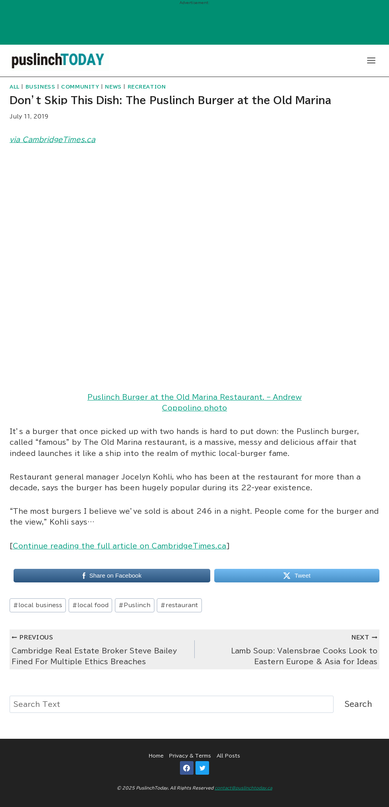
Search (358, 704)
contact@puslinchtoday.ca (243, 788)
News (113, 87)
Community (80, 87)
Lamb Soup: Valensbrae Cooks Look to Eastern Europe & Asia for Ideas (289, 648)
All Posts (228, 755)
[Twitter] (202, 768)
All (15, 87)
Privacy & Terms (190, 755)
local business (37, 605)
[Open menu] (371, 60)
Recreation (147, 87)
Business (40, 87)
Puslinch (134, 605)
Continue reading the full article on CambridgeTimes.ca (119, 546)
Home (156, 755)
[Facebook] (187, 768)
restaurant (179, 605)
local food (90, 605)
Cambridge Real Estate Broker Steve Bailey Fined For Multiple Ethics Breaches (100, 648)
